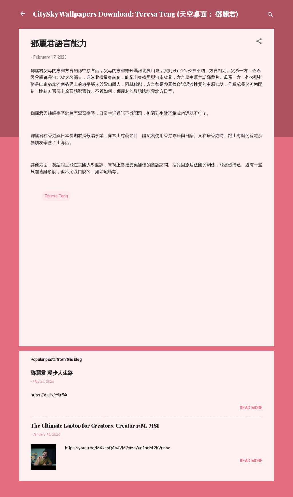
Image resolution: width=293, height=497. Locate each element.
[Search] (270, 15)
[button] (259, 42)
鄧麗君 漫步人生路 (52, 372)
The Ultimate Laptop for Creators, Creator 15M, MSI (95, 425)
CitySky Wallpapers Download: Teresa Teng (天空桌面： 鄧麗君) (135, 13)
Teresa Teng (56, 196)
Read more (251, 407)
